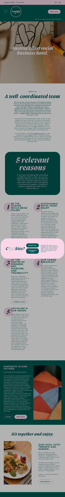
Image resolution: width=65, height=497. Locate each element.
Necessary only (32, 251)
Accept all (32, 245)
